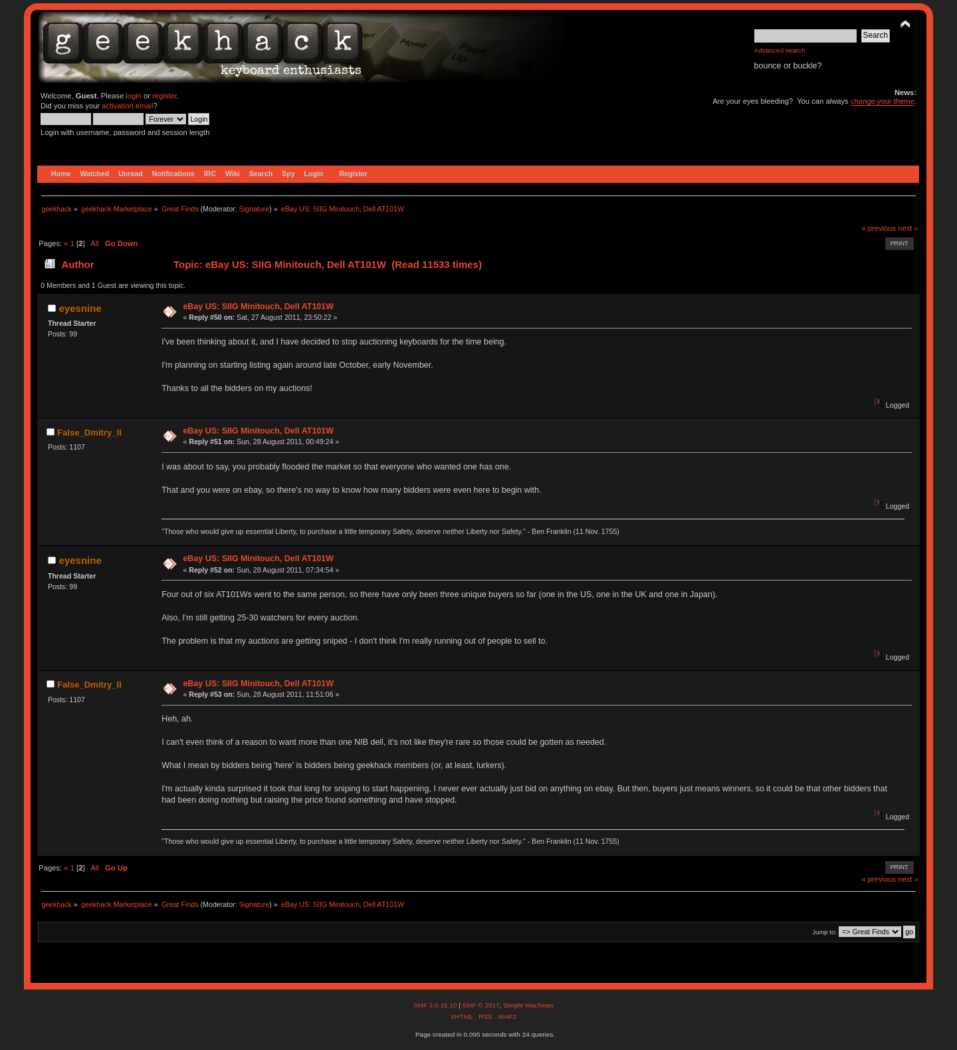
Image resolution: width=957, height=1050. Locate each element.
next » (908, 228)
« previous (878, 228)
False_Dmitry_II (89, 433)
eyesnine (80, 308)
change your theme (882, 101)
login (134, 96)
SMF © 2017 (480, 1005)
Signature (254, 209)
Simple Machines (528, 1005)
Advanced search (779, 50)
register (164, 96)
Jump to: (824, 932)
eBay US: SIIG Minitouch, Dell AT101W (258, 306)
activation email (127, 106)
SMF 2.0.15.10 (436, 1005)
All (94, 243)
